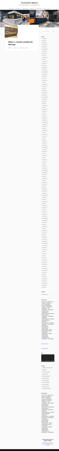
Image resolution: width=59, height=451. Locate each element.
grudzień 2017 (44, 239)
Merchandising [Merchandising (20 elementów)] (44, 317)
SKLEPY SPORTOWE (45, 384)
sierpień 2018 (44, 222)
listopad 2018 (44, 216)
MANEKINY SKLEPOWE (46, 371)
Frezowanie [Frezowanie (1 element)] (43, 396)
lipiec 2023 (44, 103)
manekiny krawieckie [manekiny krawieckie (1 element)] (45, 312)
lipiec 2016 (44, 266)
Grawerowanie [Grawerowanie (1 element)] (49, 396)
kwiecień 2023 (44, 109)
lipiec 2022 (44, 128)
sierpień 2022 (44, 126)
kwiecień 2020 (44, 182)
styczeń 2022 (44, 140)
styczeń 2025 (44, 65)
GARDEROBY (44, 369)
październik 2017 (45, 243)
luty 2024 (43, 88)
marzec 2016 (44, 272)
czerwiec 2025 (44, 57)
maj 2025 (43, 59)
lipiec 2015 (44, 287)
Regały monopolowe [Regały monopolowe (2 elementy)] (45, 420)
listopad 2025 (44, 46)
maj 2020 (43, 180)
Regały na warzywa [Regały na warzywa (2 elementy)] (45, 421)
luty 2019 (43, 209)
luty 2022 (43, 138)
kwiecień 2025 (44, 61)
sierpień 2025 (44, 53)
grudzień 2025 (44, 44)
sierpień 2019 (44, 197)
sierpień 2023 (44, 101)
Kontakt (49, 8)
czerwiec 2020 (44, 178)
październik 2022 (45, 122)
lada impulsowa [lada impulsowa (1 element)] (48, 400)
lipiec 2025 (44, 55)
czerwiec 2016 (44, 268)
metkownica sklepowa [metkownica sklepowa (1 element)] (45, 412)
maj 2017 (43, 251)
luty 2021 (43, 163)
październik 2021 (45, 147)
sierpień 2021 (44, 151)
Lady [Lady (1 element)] (48, 308)
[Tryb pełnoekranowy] (53, 360)
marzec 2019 (44, 207)
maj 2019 (43, 203)
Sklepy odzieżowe (25, 8)
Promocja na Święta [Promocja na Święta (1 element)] (45, 416)
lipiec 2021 (44, 153)
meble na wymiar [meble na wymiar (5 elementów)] (51, 313)
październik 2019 (45, 195)
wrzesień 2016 (44, 264)
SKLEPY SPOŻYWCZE (45, 386)
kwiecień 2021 (44, 159)
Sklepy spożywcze (18, 8)
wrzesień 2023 (44, 99)
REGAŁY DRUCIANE (45, 378)
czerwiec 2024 (44, 80)
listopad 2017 (44, 241)
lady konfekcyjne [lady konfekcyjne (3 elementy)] (50, 309)
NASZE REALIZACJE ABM (46, 376)
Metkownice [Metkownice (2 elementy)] (52, 412)
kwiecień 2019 (44, 205)
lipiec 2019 (44, 199)
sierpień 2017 (44, 247)
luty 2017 (43, 255)
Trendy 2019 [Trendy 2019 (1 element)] (50, 333)
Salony (45, 8)
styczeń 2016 (44, 276)
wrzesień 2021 (44, 149)
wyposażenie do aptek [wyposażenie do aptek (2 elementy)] (45, 337)
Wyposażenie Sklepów (29, 3)
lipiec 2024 (44, 78)
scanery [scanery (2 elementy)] (50, 329)
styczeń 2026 (44, 42)
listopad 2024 (44, 69)
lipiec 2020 (44, 176)
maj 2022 (43, 132)
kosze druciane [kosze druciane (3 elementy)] (47, 304)
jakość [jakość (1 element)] (43, 304)
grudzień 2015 (44, 278)
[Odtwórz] (42, 360)
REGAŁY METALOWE (45, 380)
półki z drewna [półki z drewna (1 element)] (44, 324)
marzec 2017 (44, 253)
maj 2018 (43, 228)
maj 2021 (43, 157)
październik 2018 (45, 218)
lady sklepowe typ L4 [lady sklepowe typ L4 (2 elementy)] (45, 404)
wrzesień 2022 (44, 124)
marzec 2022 (44, 136)
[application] (47, 358)
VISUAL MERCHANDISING (46, 388)
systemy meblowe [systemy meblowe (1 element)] (44, 333)
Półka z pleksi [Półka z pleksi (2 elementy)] (51, 416)
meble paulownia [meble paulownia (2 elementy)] (44, 316)
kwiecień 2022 (44, 134)
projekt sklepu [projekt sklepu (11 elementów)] (44, 321)
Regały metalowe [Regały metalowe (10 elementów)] (44, 325)
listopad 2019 (44, 193)
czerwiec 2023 (44, 105)
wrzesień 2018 (44, 220)
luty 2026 (43, 40)
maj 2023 (43, 107)
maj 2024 (43, 82)
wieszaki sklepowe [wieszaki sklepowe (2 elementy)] (45, 428)
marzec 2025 (44, 63)
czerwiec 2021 (44, 155)
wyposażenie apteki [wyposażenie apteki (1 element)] (45, 429)
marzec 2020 (44, 184)
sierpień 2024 (44, 76)
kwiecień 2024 (44, 84)
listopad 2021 (44, 145)
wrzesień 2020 (44, 172)
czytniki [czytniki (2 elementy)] (49, 301)
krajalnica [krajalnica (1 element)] (43, 400)
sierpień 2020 (44, 174)
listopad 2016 (44, 262)
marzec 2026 (44, 38)
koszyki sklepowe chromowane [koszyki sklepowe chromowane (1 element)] (47, 305)
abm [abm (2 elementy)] (42, 301)
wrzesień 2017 (44, 245)
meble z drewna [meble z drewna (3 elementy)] (50, 316)
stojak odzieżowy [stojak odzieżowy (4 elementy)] (45, 425)
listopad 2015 (44, 280)
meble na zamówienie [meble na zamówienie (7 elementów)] (45, 408)
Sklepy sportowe (32, 8)
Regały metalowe (39, 8)
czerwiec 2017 (44, 249)
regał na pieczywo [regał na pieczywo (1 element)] (51, 324)
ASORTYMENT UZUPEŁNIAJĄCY (47, 367)
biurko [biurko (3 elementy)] (45, 301)
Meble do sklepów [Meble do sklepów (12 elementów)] (44, 313)
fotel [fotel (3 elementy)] (52, 301)
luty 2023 (43, 113)
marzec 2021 (44, 161)
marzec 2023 (44, 111)
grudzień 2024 (44, 67)
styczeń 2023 (44, 115)
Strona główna (11, 8)
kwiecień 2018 (44, 230)
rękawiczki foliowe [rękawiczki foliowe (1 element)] (45, 329)
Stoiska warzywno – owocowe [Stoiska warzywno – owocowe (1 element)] (46, 424)
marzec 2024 (44, 86)
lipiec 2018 (44, 224)
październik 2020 (45, 170)
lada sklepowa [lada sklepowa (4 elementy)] (44, 308)
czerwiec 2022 (44, 130)
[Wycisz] (51, 360)
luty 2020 (43, 186)
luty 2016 (43, 274)
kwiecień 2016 (44, 270)
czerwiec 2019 (44, 201)
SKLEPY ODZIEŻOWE (45, 382)
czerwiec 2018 (44, 226)
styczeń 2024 (44, 90)
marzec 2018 (44, 232)
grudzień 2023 (44, 92)
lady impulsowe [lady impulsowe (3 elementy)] (44, 309)
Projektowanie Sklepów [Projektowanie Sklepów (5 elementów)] (45, 320)
